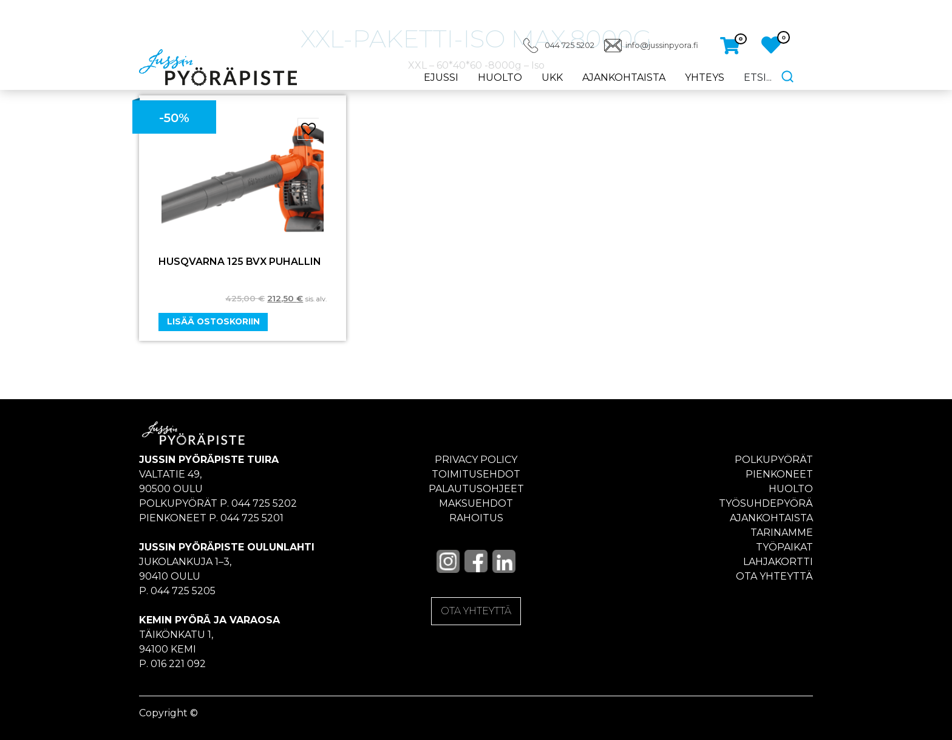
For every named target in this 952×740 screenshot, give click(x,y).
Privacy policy (476, 459)
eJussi (441, 77)
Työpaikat (784, 547)
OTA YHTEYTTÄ (476, 611)
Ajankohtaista (623, 77)
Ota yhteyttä (774, 576)
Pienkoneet (779, 474)
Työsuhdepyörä (766, 503)
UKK (552, 77)
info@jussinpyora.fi (661, 45)
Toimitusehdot (476, 474)
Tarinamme (781, 532)
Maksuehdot (476, 503)
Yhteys (704, 77)
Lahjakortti (778, 561)
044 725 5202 (569, 45)
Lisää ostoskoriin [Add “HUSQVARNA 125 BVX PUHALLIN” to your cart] (213, 321)
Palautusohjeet (476, 489)
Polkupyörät (774, 459)
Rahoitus (476, 518)
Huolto (500, 77)
